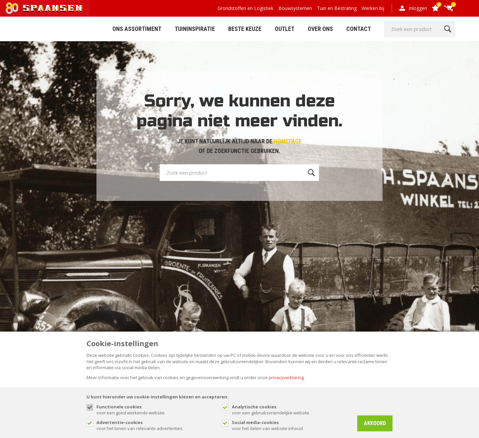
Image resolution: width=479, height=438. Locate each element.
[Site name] (45, 8)
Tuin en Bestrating (337, 8)
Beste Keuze (244, 28)
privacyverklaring (286, 377)
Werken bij (373, 8)
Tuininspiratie (195, 28)
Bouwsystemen (295, 8)
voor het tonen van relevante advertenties (155, 425)
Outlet (284, 28)
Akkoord (375, 423)
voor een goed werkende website (155, 410)
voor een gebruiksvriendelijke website (291, 410)
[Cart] (448, 8)
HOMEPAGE (288, 141)
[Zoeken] (447, 29)
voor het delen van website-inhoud (291, 425)
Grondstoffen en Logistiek (245, 8)
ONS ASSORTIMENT (136, 28)
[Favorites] (435, 8)
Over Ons (320, 28)
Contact (358, 28)
